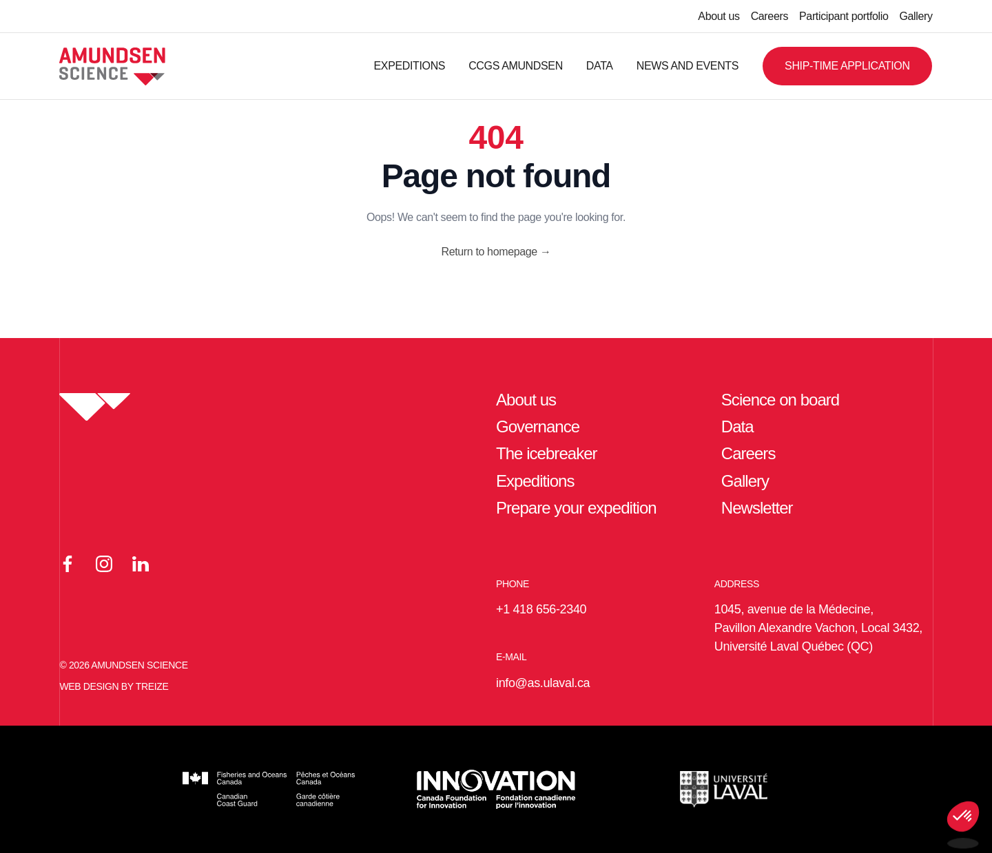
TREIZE (152, 686)
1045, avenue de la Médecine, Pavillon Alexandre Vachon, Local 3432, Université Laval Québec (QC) (818, 627)
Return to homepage (495, 251)
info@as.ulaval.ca (543, 683)
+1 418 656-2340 (541, 609)
